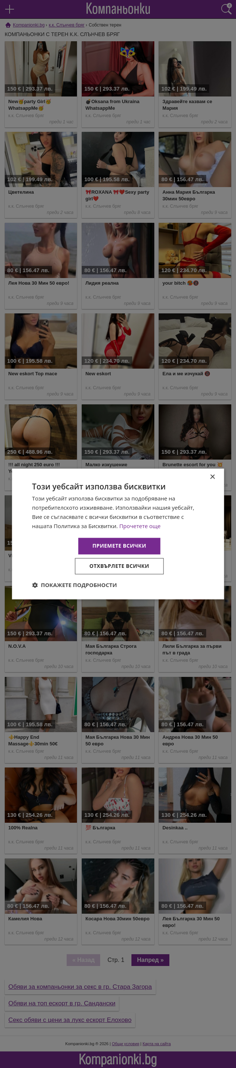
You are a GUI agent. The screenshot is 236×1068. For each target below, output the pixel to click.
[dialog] (118, 533)
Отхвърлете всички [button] (119, 566)
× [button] (212, 477)
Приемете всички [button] (119, 545)
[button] (74, 585)
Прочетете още (140, 526)
